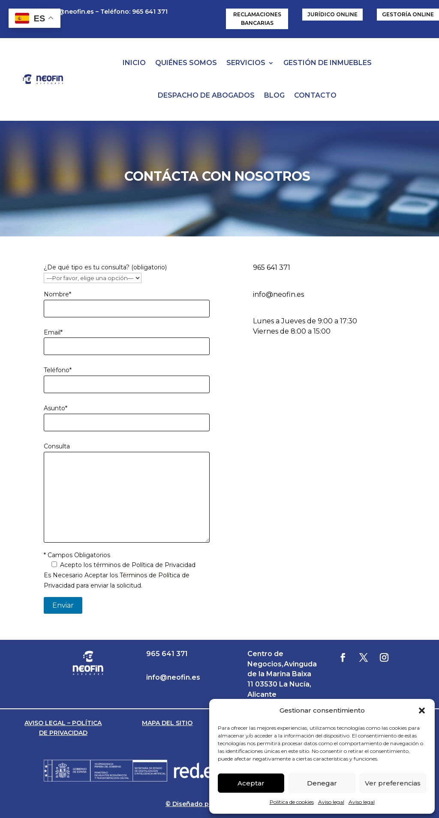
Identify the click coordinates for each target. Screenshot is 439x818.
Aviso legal (331, 802)
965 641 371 (271, 267)
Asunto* (55, 408)
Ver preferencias (393, 783)
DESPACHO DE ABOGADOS (206, 95)
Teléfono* (58, 370)
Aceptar (251, 783)
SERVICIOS (245, 63)
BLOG (274, 95)
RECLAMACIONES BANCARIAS (257, 18)
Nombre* (57, 294)
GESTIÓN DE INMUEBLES (327, 63)
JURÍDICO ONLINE (332, 14)
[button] (422, 710)
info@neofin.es (69, 11)
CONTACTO (315, 95)
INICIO (134, 63)
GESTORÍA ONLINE (408, 14)
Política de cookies (292, 802)
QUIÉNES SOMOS (186, 63)
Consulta (57, 446)
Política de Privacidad (163, 565)
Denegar (322, 783)
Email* (53, 332)
